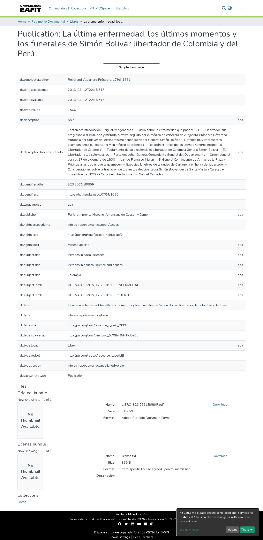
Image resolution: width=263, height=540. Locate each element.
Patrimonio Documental (48, 21)
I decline (232, 530)
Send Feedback (143, 537)
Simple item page (131, 67)
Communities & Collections (68, 8)
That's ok (247, 530)
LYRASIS (162, 532)
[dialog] (218, 522)
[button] (230, 8)
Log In (238, 8)
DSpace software (106, 532)
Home (22, 21)
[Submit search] (224, 8)
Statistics (122, 8)
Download (220, 404)
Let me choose (189, 530)
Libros (74, 21)
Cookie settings (120, 537)
